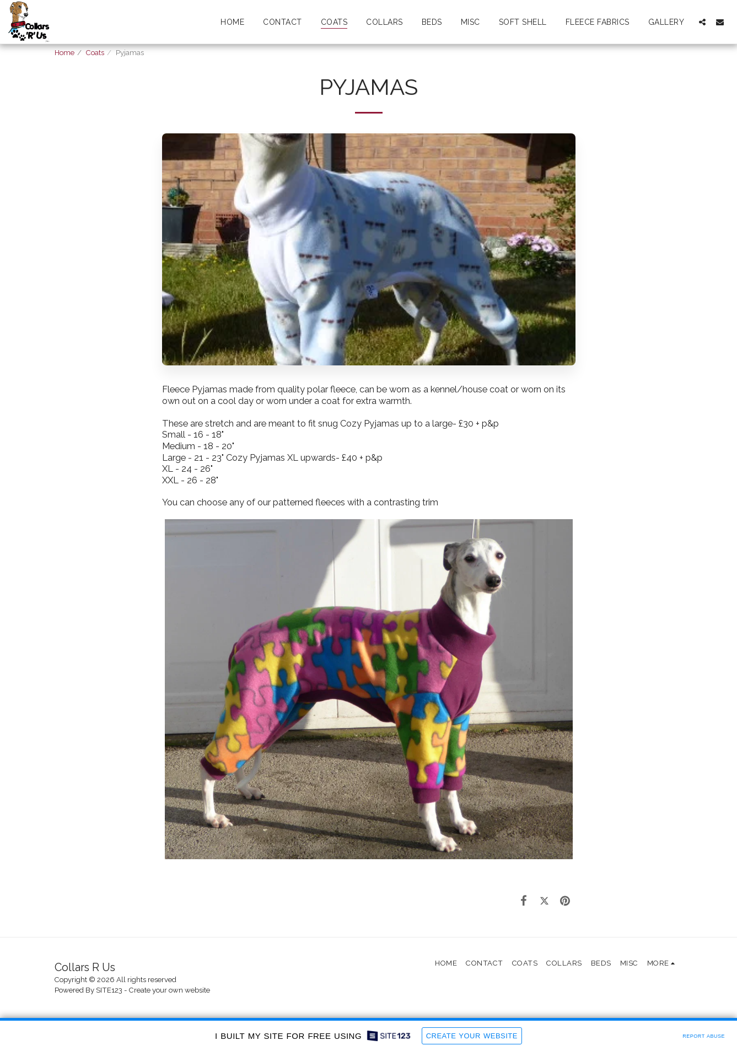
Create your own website (169, 990)
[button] (702, 22)
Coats (95, 52)
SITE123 (109, 990)
